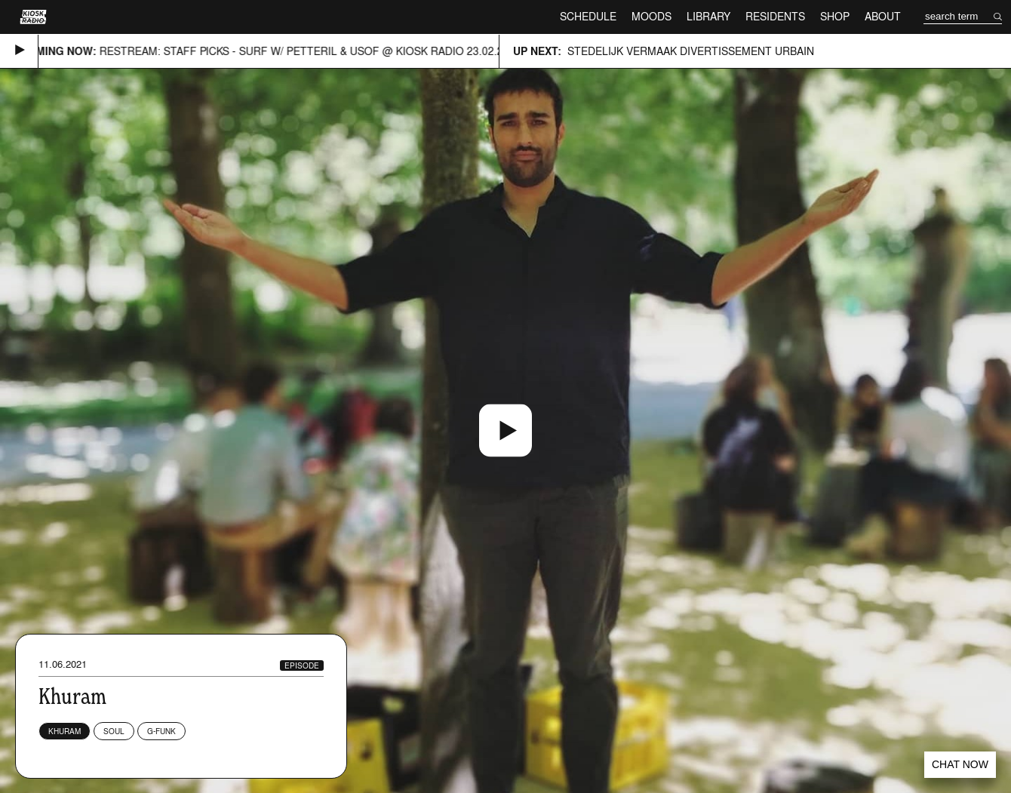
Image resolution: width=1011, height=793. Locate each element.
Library (708, 16)
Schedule (588, 16)
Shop (835, 16)
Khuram (64, 731)
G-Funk (161, 731)
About (883, 16)
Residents (775, 16)
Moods (651, 16)
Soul (113, 731)
